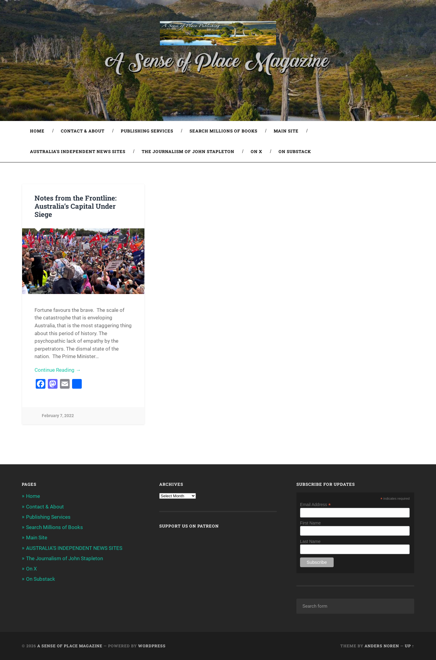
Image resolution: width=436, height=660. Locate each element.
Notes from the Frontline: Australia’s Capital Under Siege (76, 206)
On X (256, 151)
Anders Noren (382, 645)
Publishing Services (147, 131)
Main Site (286, 131)
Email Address (315, 504)
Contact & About (82, 131)
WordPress (152, 645)
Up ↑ (409, 645)
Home (37, 131)
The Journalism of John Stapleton (188, 151)
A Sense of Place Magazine (69, 645)
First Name (310, 523)
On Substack (295, 151)
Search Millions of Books (223, 131)
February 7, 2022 (58, 415)
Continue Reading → (58, 370)
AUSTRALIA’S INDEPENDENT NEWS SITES (77, 151)
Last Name (310, 541)
